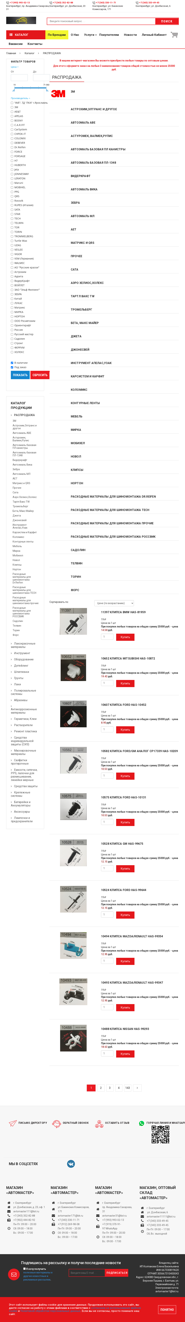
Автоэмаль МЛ (21, 473)
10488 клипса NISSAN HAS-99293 (125, 1029)
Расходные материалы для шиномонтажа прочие (26, 600)
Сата (15, 492)
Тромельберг (20, 506)
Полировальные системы (23, 692)
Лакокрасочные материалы (23, 645)
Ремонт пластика (25, 731)
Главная (11, 53)
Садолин (18, 621)
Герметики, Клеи (25, 719)
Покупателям (109, 35)
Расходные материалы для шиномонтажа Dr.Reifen (22, 578)
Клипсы (17, 564)
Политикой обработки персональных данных (50, 1311)
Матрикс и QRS (21, 483)
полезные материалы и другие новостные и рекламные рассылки (37, 1276)
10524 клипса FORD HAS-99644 (123, 890)
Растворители (23, 725)
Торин (16, 630)
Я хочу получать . (37, 1274)
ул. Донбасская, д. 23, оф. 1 (29, 1207)
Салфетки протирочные (20, 762)
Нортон (17, 569)
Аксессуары (22, 811)
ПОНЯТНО (167, 1309)
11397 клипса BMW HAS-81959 (123, 612)
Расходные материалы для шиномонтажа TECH (24, 590)
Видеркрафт (20, 460)
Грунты (18, 678)
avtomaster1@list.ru (166, 1291)
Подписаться (117, 1272)
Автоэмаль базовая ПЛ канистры (24, 446)
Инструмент (22, 653)
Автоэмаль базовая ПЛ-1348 (93, 162)
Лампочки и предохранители (22, 819)
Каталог (18, 35)
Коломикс (18, 537)
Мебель (17, 546)
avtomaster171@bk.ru (70, 1215)
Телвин (17, 625)
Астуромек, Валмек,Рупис (21, 439)
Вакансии (16, 44)
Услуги (89, 35)
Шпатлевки (21, 672)
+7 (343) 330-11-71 (106, 2)
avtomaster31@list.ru (114, 1215)
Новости (130, 35)
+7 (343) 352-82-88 (63, 2)
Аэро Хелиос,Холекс (25, 497)
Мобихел (18, 555)
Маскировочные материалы (23, 752)
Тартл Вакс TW (21, 501)
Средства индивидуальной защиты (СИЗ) (22, 741)
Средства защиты (26, 786)
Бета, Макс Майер (23, 511)
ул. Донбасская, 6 (157, 1212)
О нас (75, 35)
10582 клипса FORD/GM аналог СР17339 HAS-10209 (139, 751)
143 (127, 1088)
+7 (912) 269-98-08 (69, 1224)
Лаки (17, 684)
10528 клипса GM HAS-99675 (122, 843)
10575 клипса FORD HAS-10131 (123, 797)
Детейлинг (21, 665)
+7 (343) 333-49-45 (149, 2)
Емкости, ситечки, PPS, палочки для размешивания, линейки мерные (24, 775)
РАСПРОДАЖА (24, 415)
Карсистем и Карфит (25, 532)
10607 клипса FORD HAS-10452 (123, 705)
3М (14, 420)
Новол (16, 560)
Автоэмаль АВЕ (22, 433)
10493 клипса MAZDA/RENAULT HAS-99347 (132, 982)
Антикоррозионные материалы (24, 711)
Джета (17, 515)
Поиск (167, 21)
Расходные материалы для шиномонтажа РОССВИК (22, 612)
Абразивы (21, 700)
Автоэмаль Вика (22, 464)
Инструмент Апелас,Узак (20, 526)
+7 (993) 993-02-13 (113, 1220)
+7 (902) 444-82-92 (24, 1220)
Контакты (35, 44)
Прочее (17, 487)
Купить (125, 637)
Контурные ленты (23, 541)
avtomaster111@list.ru (26, 1211)
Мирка (16, 550)
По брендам (57, 35)
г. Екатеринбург (22, 1202)
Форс (16, 634)
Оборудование (24, 659)
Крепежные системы (20, 794)
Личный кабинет (154, 35)
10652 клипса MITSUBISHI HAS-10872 (128, 658)
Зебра (16, 469)
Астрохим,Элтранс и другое (94, 109)
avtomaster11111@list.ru (161, 1216)
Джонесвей (20, 520)
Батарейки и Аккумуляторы (21, 803)
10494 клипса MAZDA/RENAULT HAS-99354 (132, 936)
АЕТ (15, 478)
